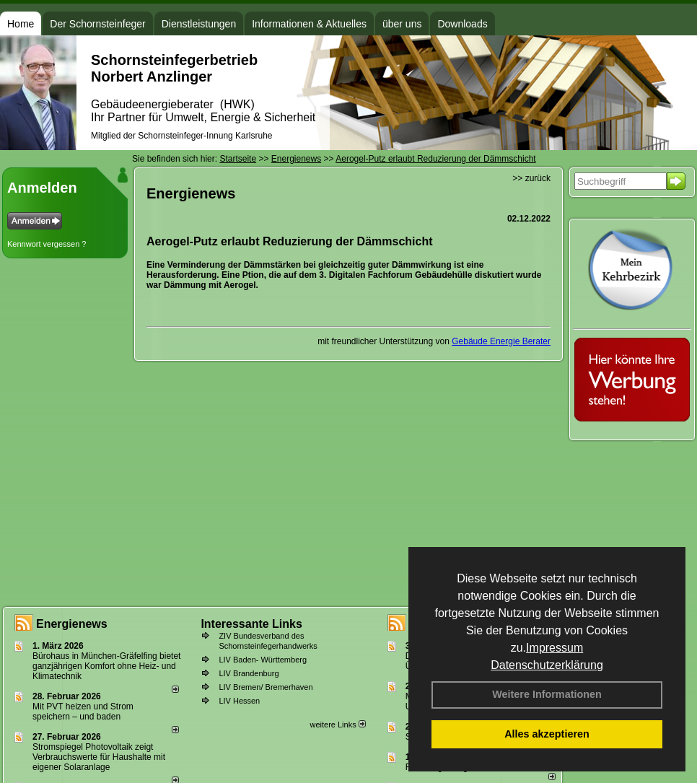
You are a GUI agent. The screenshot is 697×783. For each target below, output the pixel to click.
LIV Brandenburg (249, 673)
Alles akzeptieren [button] (546, 734)
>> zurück (531, 178)
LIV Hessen (239, 700)
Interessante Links (251, 624)
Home (20, 24)
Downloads (462, 24)
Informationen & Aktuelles (309, 24)
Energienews (72, 624)
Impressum (554, 648)
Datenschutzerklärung (547, 665)
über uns (401, 24)
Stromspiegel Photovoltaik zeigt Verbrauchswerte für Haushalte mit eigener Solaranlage (98, 757)
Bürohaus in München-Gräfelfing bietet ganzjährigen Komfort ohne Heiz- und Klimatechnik (106, 666)
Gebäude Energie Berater (501, 341)
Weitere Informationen (547, 694)
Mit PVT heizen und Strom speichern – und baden (82, 711)
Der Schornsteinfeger (97, 24)
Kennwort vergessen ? (46, 244)
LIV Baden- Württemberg (263, 659)
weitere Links (337, 724)
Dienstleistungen (199, 24)
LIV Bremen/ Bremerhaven (265, 687)
